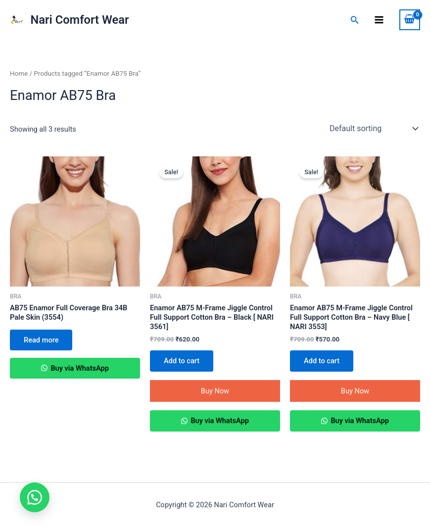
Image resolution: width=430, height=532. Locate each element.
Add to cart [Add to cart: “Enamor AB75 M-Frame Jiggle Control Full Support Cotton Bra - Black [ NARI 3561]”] (181, 360)
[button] (34, 497)
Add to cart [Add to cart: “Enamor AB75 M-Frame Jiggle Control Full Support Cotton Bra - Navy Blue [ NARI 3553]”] (321, 360)
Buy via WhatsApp (79, 368)
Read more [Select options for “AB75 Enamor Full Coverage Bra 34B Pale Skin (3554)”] (41, 340)
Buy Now (215, 391)
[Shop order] (373, 129)
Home (19, 73)
